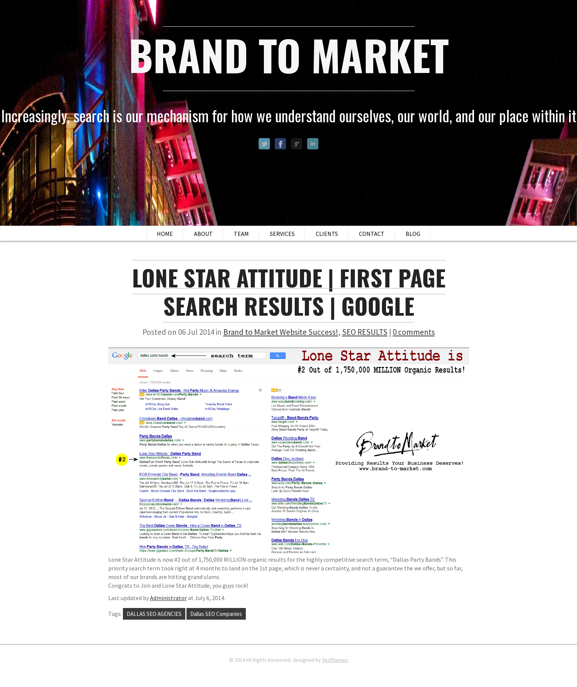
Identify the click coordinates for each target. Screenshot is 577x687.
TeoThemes (335, 660)
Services (282, 233)
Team (241, 233)
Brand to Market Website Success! (280, 332)
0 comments (414, 332)
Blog (413, 233)
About (203, 233)
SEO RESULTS (365, 332)
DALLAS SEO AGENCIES (154, 613)
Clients (327, 233)
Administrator (168, 598)
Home (165, 233)
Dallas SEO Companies (216, 613)
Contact (372, 233)
